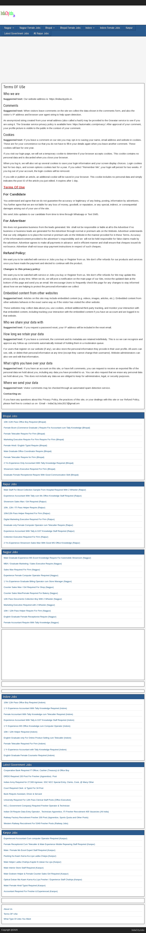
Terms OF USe (14, 87)
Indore (88, 27)
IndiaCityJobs (138, 930)
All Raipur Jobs (41, 33)
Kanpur (129, 27)
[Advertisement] (73, 60)
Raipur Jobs (10, 484)
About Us (8, 909)
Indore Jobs (10, 696)
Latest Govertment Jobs (16, 33)
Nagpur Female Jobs (29, 27)
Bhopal (48, 27)
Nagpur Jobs (10, 552)
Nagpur (7, 27)
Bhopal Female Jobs (70, 27)
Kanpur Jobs (10, 832)
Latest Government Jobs (17, 764)
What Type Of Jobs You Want (17, 919)
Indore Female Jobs (110, 27)
